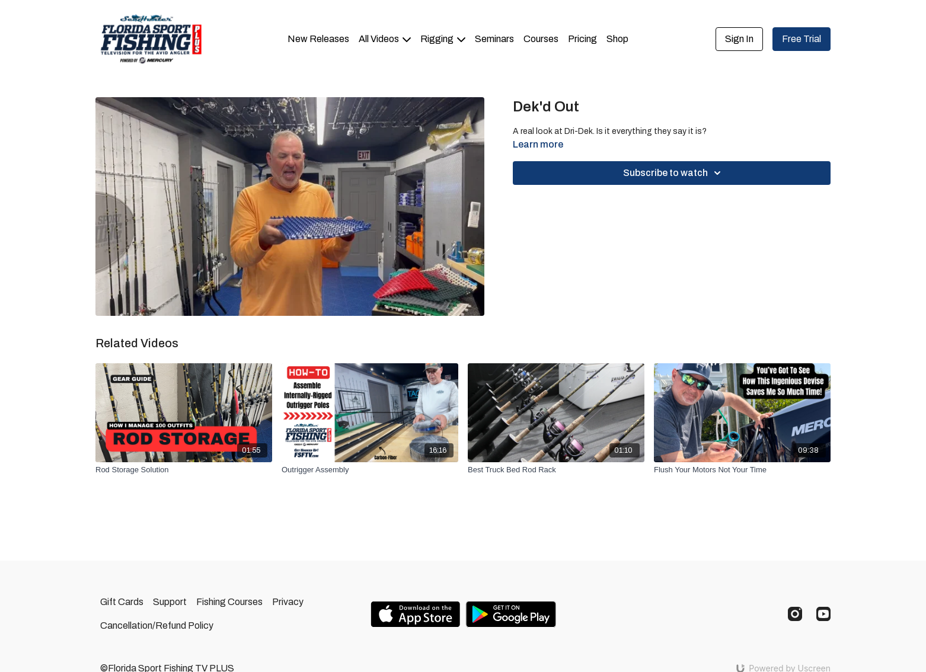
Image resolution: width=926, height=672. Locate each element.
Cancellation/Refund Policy (156, 625)
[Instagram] (795, 614)
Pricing (582, 39)
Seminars (494, 39)
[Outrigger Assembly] (370, 470)
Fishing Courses (229, 602)
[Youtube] (823, 614)
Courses (540, 39)
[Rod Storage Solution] (183, 470)
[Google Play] (511, 614)
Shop (617, 39)
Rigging (442, 39)
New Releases (318, 39)
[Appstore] (415, 614)
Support (170, 602)
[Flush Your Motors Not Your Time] (742, 470)
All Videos (385, 39)
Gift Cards (121, 602)
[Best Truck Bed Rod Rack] (556, 470)
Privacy (288, 602)
